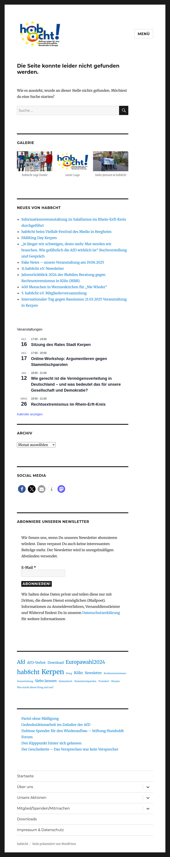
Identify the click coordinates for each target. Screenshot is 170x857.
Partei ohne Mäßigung (40, 718)
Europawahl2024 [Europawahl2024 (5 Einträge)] (85, 662)
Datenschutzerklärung (101, 612)
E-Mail (28, 567)
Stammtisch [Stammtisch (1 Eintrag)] (65, 681)
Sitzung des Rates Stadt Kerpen (61, 344)
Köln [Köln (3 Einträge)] (78, 672)
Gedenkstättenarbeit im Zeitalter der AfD (55, 724)
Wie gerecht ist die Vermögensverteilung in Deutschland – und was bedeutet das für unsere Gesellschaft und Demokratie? (76, 384)
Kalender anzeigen (30, 414)
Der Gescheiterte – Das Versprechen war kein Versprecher (69, 749)
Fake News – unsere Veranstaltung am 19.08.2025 (62, 262)
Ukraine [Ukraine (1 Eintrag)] (115, 681)
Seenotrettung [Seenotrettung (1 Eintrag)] (25, 681)
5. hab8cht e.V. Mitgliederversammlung (54, 293)
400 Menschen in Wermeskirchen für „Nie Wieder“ (64, 287)
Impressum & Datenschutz (40, 830)
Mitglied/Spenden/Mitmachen (43, 808)
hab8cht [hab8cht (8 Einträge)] (28, 672)
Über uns (25, 787)
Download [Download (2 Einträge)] (56, 663)
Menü (144, 34)
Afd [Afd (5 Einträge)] (21, 662)
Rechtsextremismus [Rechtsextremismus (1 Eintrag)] (115, 673)
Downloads (27, 819)
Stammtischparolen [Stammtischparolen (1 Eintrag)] (85, 681)
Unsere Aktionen (31, 798)
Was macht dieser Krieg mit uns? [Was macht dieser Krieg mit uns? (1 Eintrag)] (35, 687)
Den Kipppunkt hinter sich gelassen (51, 743)
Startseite (25, 776)
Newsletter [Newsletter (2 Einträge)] (93, 673)
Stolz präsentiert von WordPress (54, 844)
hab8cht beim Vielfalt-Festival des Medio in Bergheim (66, 231)
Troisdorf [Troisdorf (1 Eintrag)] (103, 681)
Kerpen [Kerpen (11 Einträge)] (52, 672)
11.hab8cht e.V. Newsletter (42, 268)
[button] (22, 489)
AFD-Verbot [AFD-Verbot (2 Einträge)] (36, 663)
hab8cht (22, 844)
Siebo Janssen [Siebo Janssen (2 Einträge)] (46, 681)
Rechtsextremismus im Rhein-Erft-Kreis (68, 404)
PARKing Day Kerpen (39, 238)
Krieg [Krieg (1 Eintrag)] (69, 673)
